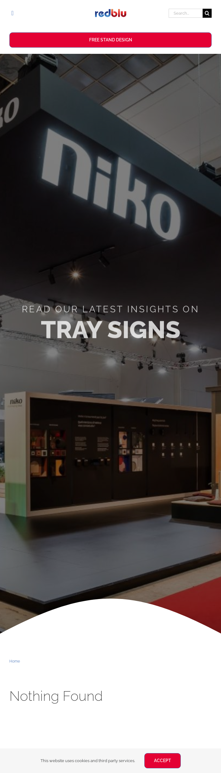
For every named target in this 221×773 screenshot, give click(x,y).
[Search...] (186, 13)
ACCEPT (162, 760)
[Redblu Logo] (110, 11)
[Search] (207, 13)
